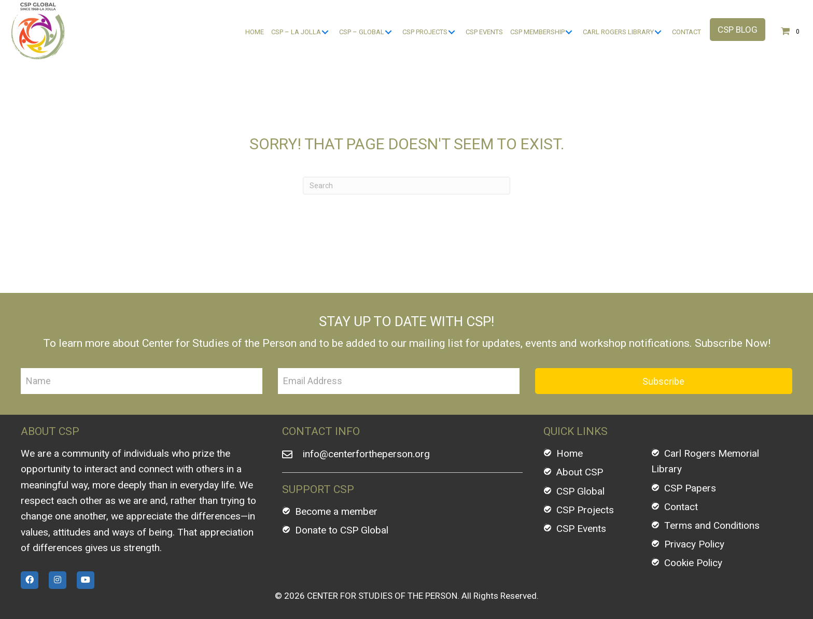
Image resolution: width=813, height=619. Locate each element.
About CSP (579, 472)
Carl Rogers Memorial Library (705, 461)
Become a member (336, 511)
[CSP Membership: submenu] (568, 32)
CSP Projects (585, 510)
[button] (737, 29)
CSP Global (580, 491)
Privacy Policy (694, 544)
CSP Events (581, 528)
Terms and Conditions (712, 525)
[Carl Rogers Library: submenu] (657, 32)
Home (569, 453)
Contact (681, 507)
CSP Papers (690, 488)
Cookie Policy (693, 563)
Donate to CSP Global (341, 530)
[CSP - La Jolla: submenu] (324, 32)
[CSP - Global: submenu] (388, 32)
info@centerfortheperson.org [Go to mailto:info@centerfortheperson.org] (366, 454)
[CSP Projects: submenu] (451, 32)
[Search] (406, 185)
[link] (255, 32)
